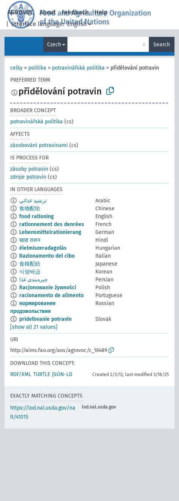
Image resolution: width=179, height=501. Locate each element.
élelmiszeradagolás (43, 248)
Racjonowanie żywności (47, 287)
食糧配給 (29, 264)
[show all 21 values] (34, 327)
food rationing (36, 216)
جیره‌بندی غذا (33, 279)
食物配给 (29, 208)
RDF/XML (20, 374)
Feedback (75, 12)
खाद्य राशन (29, 240)
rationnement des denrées (51, 224)
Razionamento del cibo (47, 256)
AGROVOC (21, 12)
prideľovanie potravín (45, 319)
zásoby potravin (29, 169)
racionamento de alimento (51, 295)
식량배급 (29, 272)
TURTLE (41, 374)
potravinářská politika (78, 68)
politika (37, 68)
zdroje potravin (28, 177)
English (77, 23)
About (48, 12)
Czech (54, 44)
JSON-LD (62, 374)
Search (161, 44)
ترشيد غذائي (33, 200)
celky (16, 68)
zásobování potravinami (39, 145)
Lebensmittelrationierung (50, 232)
